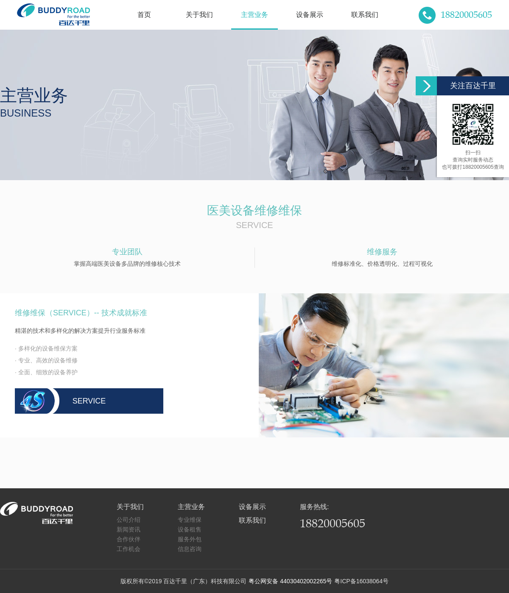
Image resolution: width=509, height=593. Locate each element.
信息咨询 (189, 549)
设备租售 (189, 529)
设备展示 (309, 14)
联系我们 (364, 14)
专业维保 (189, 519)
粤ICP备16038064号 (361, 581)
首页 (144, 14)
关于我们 (199, 14)
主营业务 (254, 14)
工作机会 (128, 549)
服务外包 (189, 539)
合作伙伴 (128, 539)
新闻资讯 (128, 529)
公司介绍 (128, 519)
